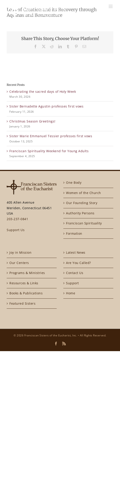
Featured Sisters (22, 303)
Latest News (75, 252)
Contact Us (74, 273)
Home (70, 293)
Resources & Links (23, 283)
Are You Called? (78, 263)
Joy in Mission (20, 252)
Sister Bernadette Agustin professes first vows (46, 106)
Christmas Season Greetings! (32, 121)
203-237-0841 (17, 219)
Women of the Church (83, 193)
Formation (74, 233)
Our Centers (19, 263)
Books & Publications (26, 293)
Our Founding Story (81, 203)
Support (72, 283)
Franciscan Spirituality (84, 223)
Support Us (16, 230)
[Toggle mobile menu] (111, 6)
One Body (73, 182)
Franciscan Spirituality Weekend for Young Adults (49, 151)
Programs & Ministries (27, 273)
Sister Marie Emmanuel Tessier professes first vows (50, 136)
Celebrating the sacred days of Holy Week (42, 91)
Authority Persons (80, 213)
